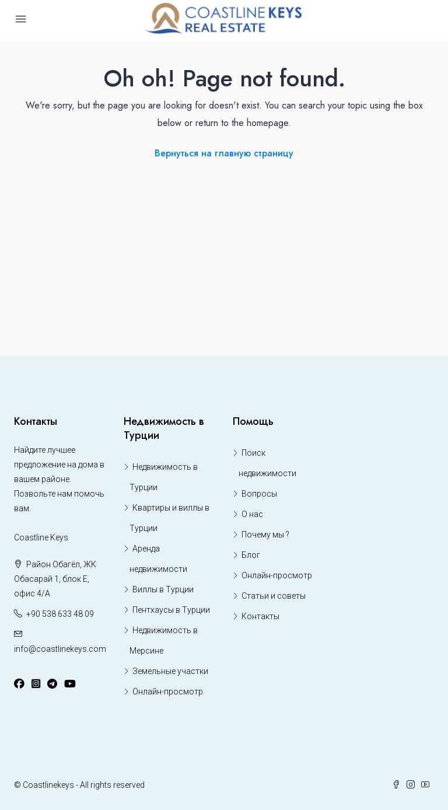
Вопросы (259, 493)
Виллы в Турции (163, 589)
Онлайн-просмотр (167, 691)
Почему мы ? (265, 534)
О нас (252, 514)
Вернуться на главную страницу (224, 153)
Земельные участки (170, 671)
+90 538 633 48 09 (60, 614)
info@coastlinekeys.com (60, 649)
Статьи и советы (274, 595)
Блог (251, 555)
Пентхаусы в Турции (171, 610)
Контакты (260, 616)
